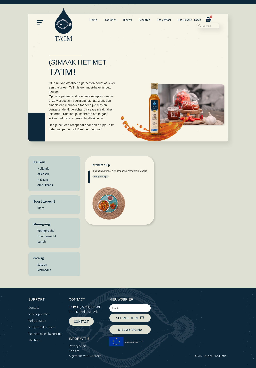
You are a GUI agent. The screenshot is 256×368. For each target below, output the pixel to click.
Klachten (34, 340)
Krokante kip (101, 165)
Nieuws (127, 20)
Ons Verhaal (164, 20)
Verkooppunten (39, 314)
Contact (33, 307)
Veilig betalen (37, 320)
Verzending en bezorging (45, 333)
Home (93, 20)
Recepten (144, 20)
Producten (110, 20)
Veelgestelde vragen (42, 327)
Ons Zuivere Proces (189, 20)
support (36, 299)
